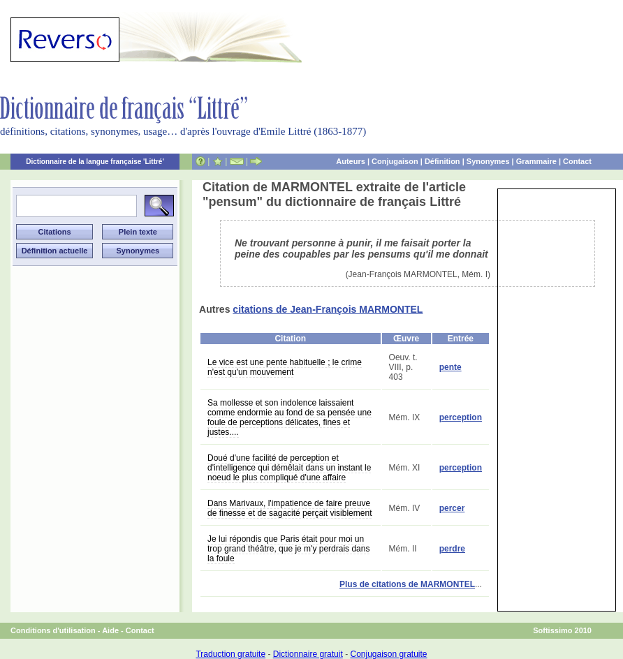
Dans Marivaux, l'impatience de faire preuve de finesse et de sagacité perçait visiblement (289, 508)
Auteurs (350, 161)
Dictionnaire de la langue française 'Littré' (95, 161)
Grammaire (536, 161)
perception (460, 417)
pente (450, 367)
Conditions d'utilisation (53, 630)
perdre (452, 549)
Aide (110, 630)
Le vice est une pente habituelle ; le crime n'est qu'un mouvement (284, 367)
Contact (577, 161)
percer (452, 508)
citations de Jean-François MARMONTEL (328, 309)
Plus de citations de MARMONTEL (407, 584)
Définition (442, 161)
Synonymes (488, 161)
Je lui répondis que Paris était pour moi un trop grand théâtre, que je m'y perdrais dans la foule (288, 548)
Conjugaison (395, 161)
